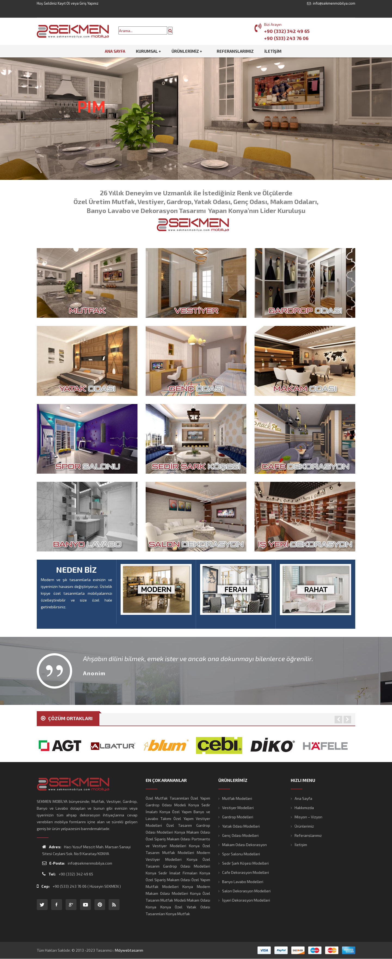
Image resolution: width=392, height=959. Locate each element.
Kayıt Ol (64, 3)
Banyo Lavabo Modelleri (242, 881)
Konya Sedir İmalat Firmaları (171, 873)
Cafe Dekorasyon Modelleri (245, 872)
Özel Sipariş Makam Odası (168, 839)
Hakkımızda (304, 807)
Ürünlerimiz (304, 826)
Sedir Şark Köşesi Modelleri (245, 863)
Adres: (51, 846)
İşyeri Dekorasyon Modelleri (246, 900)
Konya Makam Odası (192, 832)
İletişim (301, 844)
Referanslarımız (308, 835)
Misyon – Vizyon (308, 817)
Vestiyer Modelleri (238, 807)
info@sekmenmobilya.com (334, 3)
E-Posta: (53, 863)
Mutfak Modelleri (237, 798)
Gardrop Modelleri (237, 817)
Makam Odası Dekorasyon (244, 844)
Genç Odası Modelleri (240, 835)
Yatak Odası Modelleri (241, 826)
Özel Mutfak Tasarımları (167, 798)
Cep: (43, 886)
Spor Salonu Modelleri (241, 854)
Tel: (49, 874)
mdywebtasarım (129, 950)
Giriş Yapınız (89, 3)
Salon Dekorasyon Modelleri (246, 891)
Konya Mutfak (178, 913)
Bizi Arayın (272, 24)
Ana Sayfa (303, 798)
